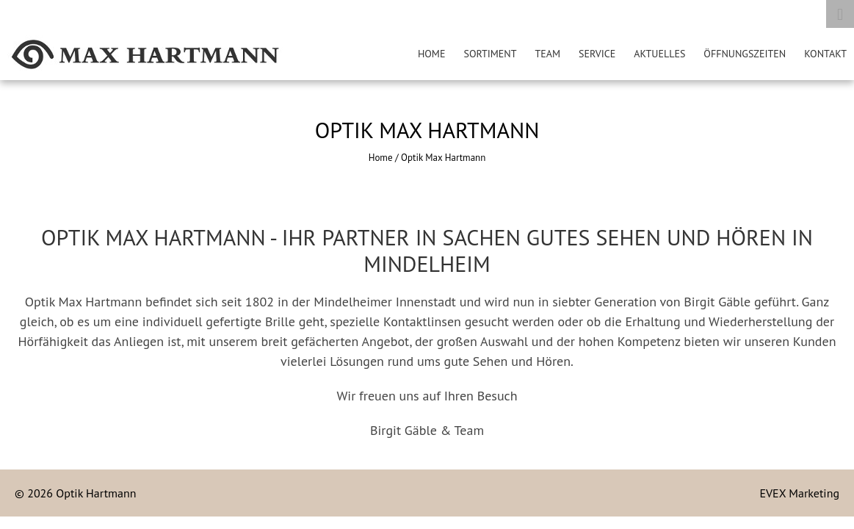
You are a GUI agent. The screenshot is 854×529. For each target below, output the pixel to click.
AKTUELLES (659, 53)
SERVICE (597, 53)
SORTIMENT (489, 53)
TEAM (548, 53)
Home (381, 157)
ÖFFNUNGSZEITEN (744, 53)
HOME (432, 53)
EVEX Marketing (799, 493)
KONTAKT (825, 53)
